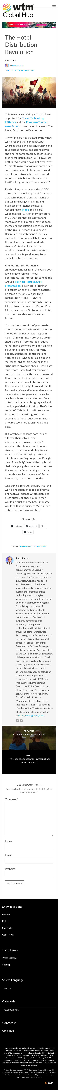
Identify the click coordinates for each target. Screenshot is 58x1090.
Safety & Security (42, 1072)
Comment (11, 799)
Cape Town (8, 934)
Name (8, 841)
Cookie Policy (7, 1072)
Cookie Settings (18, 1072)
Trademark (49, 1070)
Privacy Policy (30, 1072)
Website (10, 868)
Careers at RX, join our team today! (39, 1075)
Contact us (22, 1075)
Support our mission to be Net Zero (29, 1077)
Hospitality (13, 70)
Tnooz (25, 209)
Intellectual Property (36, 1070)
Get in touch (8, 1030)
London (6, 914)
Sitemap (6, 964)
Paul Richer (17, 66)
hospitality (26, 546)
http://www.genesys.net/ (31, 715)
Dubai (5, 921)
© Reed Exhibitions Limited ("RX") (16, 1070)
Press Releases (9, 957)
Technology (27, 70)
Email (8, 855)
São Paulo (7, 927)
